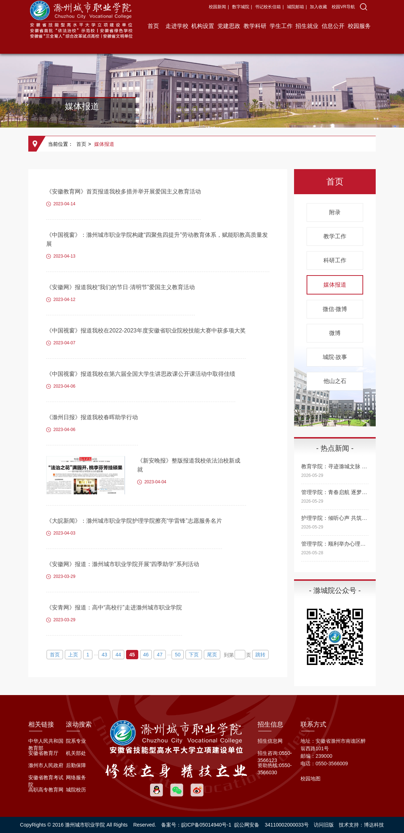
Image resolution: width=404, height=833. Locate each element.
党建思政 (228, 26)
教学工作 (334, 236)
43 (104, 654)
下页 (194, 654)
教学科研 (255, 26)
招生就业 (306, 26)
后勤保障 (76, 765)
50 (178, 654)
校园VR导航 (343, 6)
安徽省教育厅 (43, 753)
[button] (363, 7)
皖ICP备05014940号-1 (206, 825)
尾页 (212, 654)
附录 (335, 212)
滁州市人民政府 (45, 765)
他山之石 (334, 381)
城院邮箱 (295, 6)
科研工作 (334, 260)
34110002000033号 (287, 825)
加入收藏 (319, 6)
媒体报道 (104, 144)
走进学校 (176, 26)
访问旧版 (324, 825)
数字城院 (240, 6)
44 (118, 654)
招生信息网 (270, 741)
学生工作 (281, 26)
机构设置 (202, 26)
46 (146, 654)
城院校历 (76, 790)
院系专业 (76, 741)
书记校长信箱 (268, 6)
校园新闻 (217, 6)
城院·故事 (335, 357)
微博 (335, 333)
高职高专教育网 (45, 790)
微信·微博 (335, 309)
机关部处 (76, 753)
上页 (73, 654)
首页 (153, 26)
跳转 (260, 654)
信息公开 (333, 26)
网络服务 (76, 777)
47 (160, 654)
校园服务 (359, 26)
